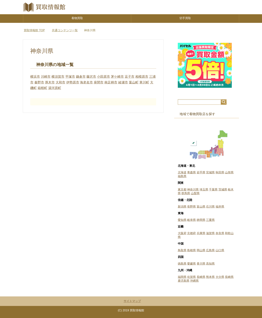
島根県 (191, 250)
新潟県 (182, 206)
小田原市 (103, 76)
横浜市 (35, 76)
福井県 (220, 206)
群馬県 (185, 193)
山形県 (229, 172)
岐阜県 (191, 219)
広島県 (210, 250)
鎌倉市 (81, 76)
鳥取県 (182, 250)
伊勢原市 (72, 82)
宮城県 (210, 172)
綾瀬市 (123, 82)
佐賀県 (191, 276)
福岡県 (182, 276)
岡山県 (201, 250)
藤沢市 (91, 76)
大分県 (220, 276)
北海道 (182, 172)
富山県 (201, 206)
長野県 (191, 206)
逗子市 (129, 76)
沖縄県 (194, 280)
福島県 (182, 176)
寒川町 (144, 82)
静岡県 (201, 219)
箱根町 (42, 88)
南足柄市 (110, 82)
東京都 (182, 189)
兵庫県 (201, 233)
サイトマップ (132, 301)
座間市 (98, 82)
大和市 (60, 82)
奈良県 (220, 233)
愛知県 (182, 219)
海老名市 (86, 82)
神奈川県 (193, 189)
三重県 (210, 219)
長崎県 (201, 276)
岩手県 (201, 172)
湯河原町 (54, 88)
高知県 (210, 263)
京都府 (191, 233)
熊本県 (210, 276)
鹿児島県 (183, 280)
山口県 (220, 250)
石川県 (210, 206)
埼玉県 (204, 189)
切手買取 (185, 18)
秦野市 (39, 82)
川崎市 (46, 76)
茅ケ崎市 (117, 76)
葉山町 (134, 82)
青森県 (191, 172)
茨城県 (222, 189)
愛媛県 (191, 263)
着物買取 (77, 18)
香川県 (201, 263)
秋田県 (220, 172)
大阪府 (182, 233)
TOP (34, 30)
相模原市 (141, 76)
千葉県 (213, 189)
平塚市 (70, 76)
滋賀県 (210, 233)
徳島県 (182, 263)
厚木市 (50, 82)
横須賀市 (57, 76)
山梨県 (195, 193)
